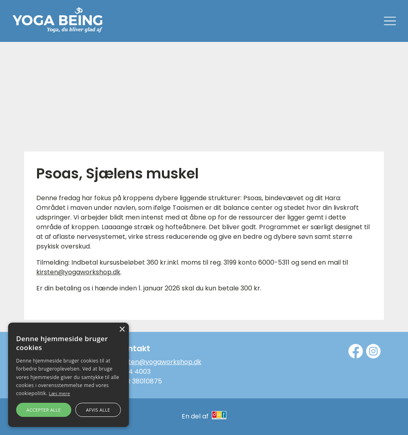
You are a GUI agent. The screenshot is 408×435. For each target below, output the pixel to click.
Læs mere (59, 393)
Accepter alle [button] (44, 410)
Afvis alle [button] (98, 410)
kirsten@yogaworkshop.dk (78, 272)
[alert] (68, 375)
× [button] (122, 330)
